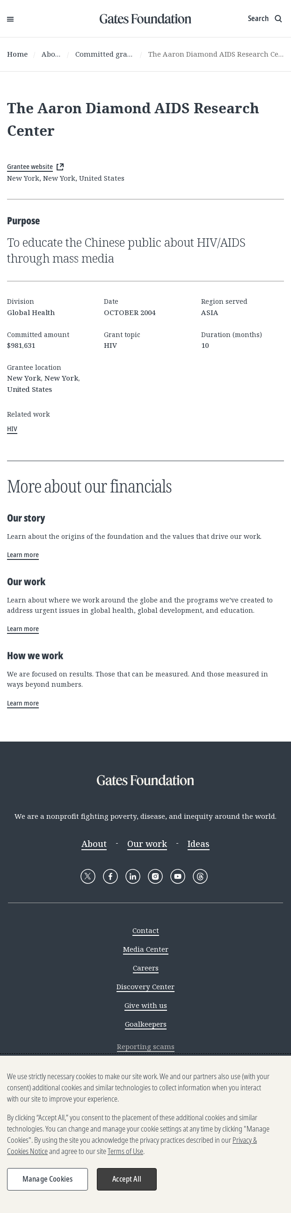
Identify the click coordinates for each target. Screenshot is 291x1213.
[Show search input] (266, 18)
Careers (146, 967)
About (51, 54)
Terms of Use (125, 1153)
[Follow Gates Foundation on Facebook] (110, 876)
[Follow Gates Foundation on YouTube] (177, 876)
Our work (147, 843)
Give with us (145, 1005)
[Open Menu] (10, 18)
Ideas (199, 843)
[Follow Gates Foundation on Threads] (200, 876)
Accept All (126, 1181)
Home (17, 54)
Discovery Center (145, 986)
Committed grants (104, 54)
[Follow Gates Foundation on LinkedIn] (132, 876)
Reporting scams (146, 1046)
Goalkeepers (146, 1024)
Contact (145, 930)
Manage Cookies (47, 1181)
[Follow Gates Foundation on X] (88, 876)
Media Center (145, 949)
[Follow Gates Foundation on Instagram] (155, 876)
